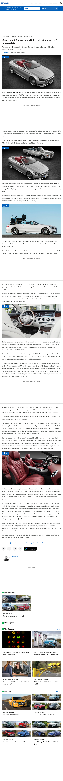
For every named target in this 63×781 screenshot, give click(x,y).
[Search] (61, 3)
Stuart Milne (7, 52)
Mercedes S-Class (18, 92)
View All (58, 629)
